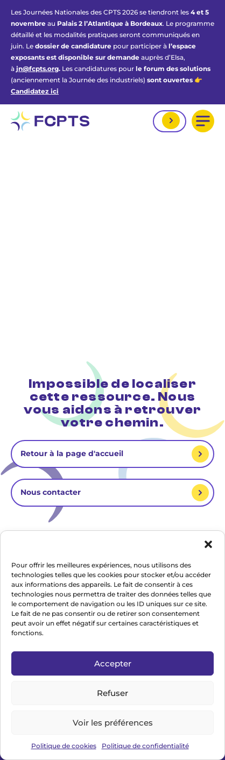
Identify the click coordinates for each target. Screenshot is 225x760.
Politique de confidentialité (145, 746)
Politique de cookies (63, 746)
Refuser (112, 693)
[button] (208, 544)
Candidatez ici (35, 91)
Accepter (112, 663)
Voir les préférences (113, 723)
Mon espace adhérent (169, 121)
